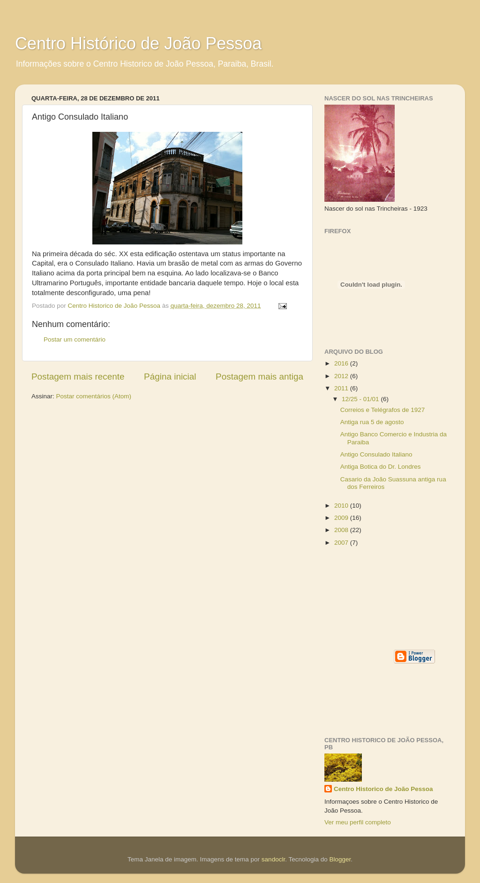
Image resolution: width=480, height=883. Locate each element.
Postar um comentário (74, 339)
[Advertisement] (366, 597)
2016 (342, 363)
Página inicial (170, 376)
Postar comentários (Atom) (94, 396)
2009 (342, 517)
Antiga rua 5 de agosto (372, 422)
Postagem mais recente (77, 376)
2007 (342, 542)
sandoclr (273, 859)
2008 (342, 529)
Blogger (340, 859)
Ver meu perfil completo (357, 822)
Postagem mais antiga (259, 376)
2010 (342, 505)
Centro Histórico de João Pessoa (138, 43)
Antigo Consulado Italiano (376, 454)
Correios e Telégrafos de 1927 (382, 409)
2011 (342, 388)
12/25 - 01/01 (361, 399)
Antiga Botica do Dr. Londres (380, 466)
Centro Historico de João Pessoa (383, 788)
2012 (342, 376)
